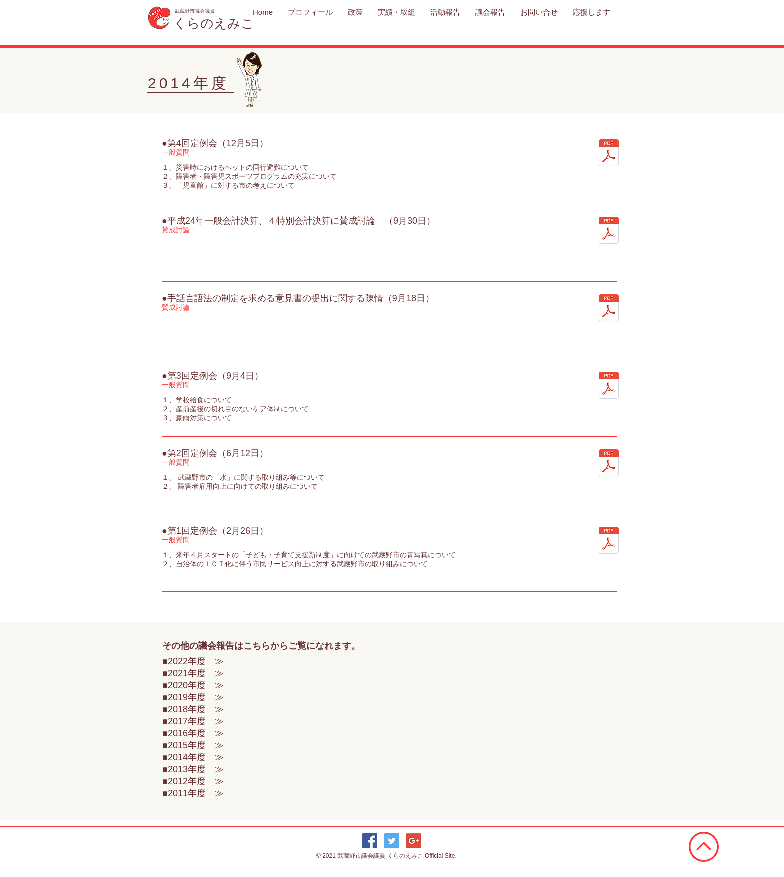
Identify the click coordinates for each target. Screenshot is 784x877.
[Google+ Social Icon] (414, 841)
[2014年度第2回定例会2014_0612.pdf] (609, 464)
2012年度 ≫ (196, 781)
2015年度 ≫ (196, 745)
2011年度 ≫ (196, 793)
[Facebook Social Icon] (370, 841)
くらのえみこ (406, 856)
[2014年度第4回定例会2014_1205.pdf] (609, 154)
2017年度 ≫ (196, 721)
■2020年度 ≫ (193, 685)
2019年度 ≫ (196, 697)
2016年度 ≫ (196, 733)
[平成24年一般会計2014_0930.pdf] (609, 232)
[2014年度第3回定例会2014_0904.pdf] (609, 386)
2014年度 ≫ (196, 757)
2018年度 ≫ (196, 709)
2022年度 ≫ (196, 661)
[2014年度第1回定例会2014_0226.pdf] (609, 542)
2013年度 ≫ (196, 769)
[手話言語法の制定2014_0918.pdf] (609, 309)
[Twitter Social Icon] (392, 841)
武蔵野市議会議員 (362, 856)
